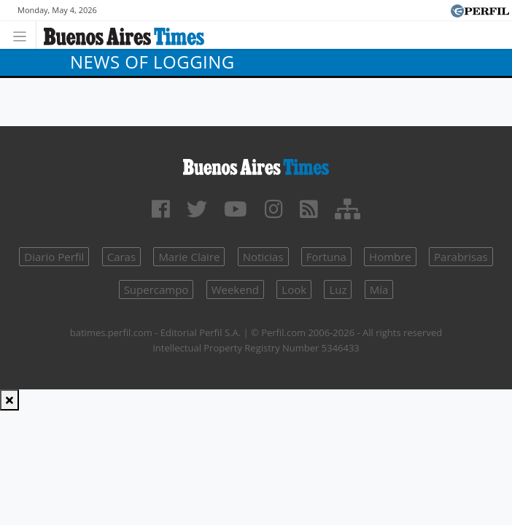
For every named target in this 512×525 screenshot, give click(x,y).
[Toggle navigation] (24, 35)
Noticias (263, 256)
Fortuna (326, 256)
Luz (337, 289)
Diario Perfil (54, 256)
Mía (379, 289)
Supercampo (156, 289)
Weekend (235, 289)
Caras (121, 256)
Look (294, 289)
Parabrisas (461, 256)
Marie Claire (189, 256)
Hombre (390, 256)
